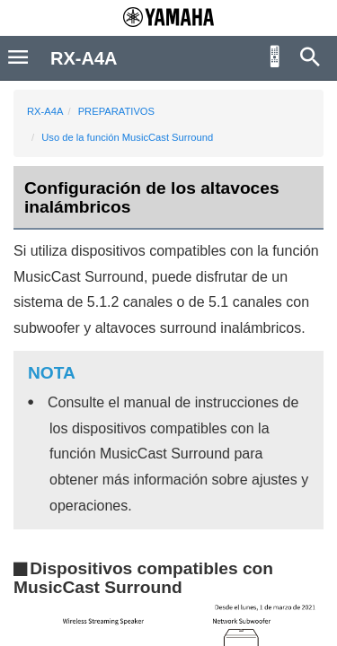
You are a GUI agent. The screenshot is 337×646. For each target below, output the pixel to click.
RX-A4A (45, 111)
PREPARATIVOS (116, 111)
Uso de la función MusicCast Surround (127, 137)
